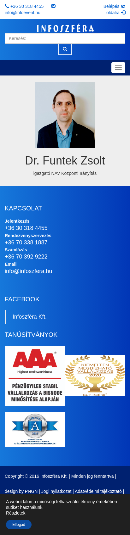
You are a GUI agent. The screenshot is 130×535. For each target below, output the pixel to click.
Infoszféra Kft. (30, 317)
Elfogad (18, 524)
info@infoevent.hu (22, 12)
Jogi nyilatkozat (56, 491)
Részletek (15, 512)
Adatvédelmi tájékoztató (98, 491)
